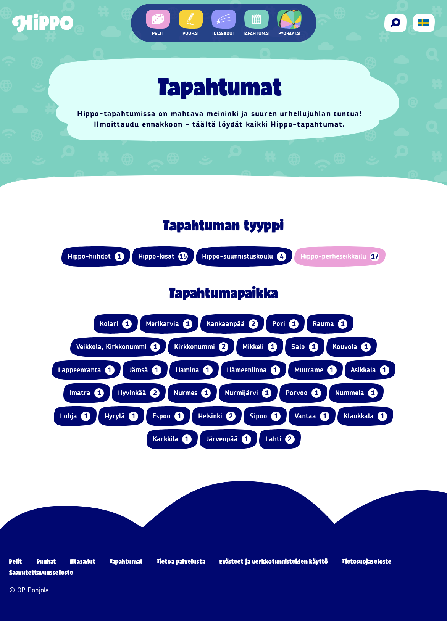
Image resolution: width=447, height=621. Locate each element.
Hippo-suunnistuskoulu (244, 256)
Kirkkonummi (201, 347)
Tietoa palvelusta (181, 561)
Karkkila (172, 439)
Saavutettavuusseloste (41, 572)
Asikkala (370, 370)
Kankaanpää (232, 324)
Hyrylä (121, 416)
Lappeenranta (86, 370)
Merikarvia (169, 324)
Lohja (75, 416)
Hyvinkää (139, 393)
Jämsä (145, 370)
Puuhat (46, 561)
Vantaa (312, 416)
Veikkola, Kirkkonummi (118, 347)
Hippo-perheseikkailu (339, 256)
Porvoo (303, 393)
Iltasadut (82, 561)
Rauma (330, 324)
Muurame (315, 370)
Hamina (194, 370)
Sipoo (265, 416)
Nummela (356, 393)
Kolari (116, 324)
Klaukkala (365, 416)
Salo (304, 347)
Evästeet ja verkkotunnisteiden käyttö (273, 561)
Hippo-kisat (163, 256)
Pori (285, 324)
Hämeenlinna (253, 370)
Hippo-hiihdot (96, 256)
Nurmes (192, 393)
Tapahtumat (126, 561)
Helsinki (217, 416)
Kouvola (351, 347)
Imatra (86, 393)
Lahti (280, 439)
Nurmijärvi (248, 393)
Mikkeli (259, 347)
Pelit (16, 561)
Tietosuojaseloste (367, 561)
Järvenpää (228, 439)
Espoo (168, 416)
